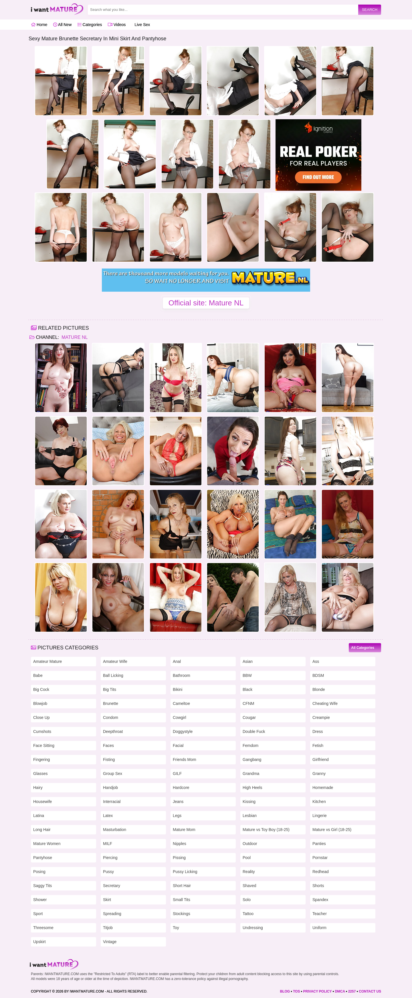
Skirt (107, 899)
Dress (317, 731)
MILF (107, 843)
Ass (315, 661)
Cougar (249, 717)
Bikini (177, 689)
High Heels (252, 787)
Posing (39, 871)
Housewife (42, 801)
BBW (247, 675)
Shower (40, 899)
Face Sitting (43, 745)
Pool (247, 857)
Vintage (109, 941)
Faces (108, 745)
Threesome (43, 927)
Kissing (249, 801)
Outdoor (250, 843)
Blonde (318, 689)
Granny (319, 773)
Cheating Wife (325, 703)
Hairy (38, 787)
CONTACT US (370, 991)
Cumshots (42, 731)
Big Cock (41, 689)
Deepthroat (113, 731)
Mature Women (46, 843)
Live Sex (141, 24)
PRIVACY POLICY (317, 991)
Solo (247, 899)
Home (39, 24)
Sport (38, 913)
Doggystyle (183, 731)
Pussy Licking (185, 871)
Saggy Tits (42, 885)
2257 (352, 991)
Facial (178, 745)
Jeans (178, 801)
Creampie (321, 717)
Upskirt (39, 941)
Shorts (318, 885)
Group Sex (112, 773)
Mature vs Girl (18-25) (331, 829)
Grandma (251, 773)
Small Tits (181, 899)
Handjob (110, 787)
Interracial (111, 801)
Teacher (319, 913)
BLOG (285, 991)
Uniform (319, 927)
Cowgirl (179, 717)
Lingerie (319, 815)
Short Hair (182, 885)
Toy (176, 927)
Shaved (249, 885)
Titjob (108, 927)
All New (62, 24)
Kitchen (319, 801)
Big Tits (109, 689)
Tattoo (248, 913)
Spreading (112, 913)
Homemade (322, 787)
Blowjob (40, 703)
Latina (38, 815)
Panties (319, 843)
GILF (177, 773)
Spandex (320, 899)
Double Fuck (254, 731)
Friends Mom (184, 759)
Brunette (110, 703)
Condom (110, 717)
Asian (248, 661)
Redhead (320, 871)
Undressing (253, 927)
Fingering (41, 759)
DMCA (340, 991)
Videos (117, 24)
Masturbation (114, 829)
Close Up (41, 717)
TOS (296, 991)
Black (247, 689)
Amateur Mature (47, 661)
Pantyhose (42, 857)
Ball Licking (113, 675)
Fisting (109, 759)
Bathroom (181, 675)
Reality (249, 871)
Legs (177, 815)
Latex (108, 815)
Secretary (111, 885)
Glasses (40, 773)
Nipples (179, 843)
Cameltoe (181, 703)
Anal (177, 661)
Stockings (181, 913)
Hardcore (181, 787)
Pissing (179, 857)
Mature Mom (184, 829)
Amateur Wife (115, 661)
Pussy (108, 871)
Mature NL (74, 337)
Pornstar (320, 857)
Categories (90, 24)
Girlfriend (320, 759)
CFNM (248, 703)
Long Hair (42, 829)
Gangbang (252, 759)
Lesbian (250, 815)
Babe (38, 675)
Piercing (110, 857)
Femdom (250, 745)
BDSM (318, 675)
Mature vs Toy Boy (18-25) (266, 829)
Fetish (317, 745)
